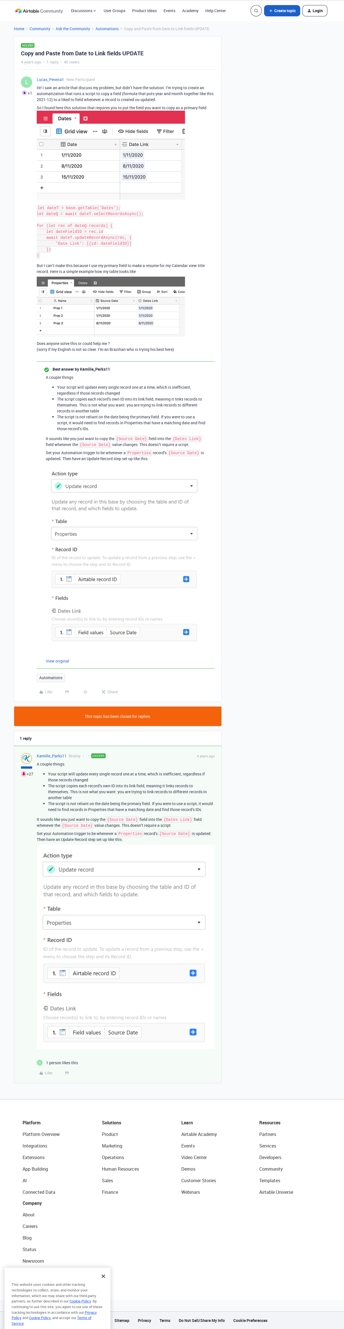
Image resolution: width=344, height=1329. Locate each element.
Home (19, 28)
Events (169, 10)
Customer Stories (198, 1180)
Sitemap (121, 1320)
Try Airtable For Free (42, 1272)
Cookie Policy (80, 1311)
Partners (267, 1134)
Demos (188, 1169)
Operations (113, 1157)
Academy (190, 10)
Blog (27, 1238)
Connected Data (39, 1192)
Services (267, 1146)
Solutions (111, 1123)
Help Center (215, 10)
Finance (110, 1192)
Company (32, 1203)
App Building (35, 1169)
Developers (270, 1157)
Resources (269, 1123)
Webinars (190, 1192)
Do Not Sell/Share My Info (202, 1320)
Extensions (34, 1157)
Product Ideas (144, 10)
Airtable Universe (276, 1192)
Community (40, 28)
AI (25, 1180)
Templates (269, 1180)
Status (29, 1249)
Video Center (194, 1157)
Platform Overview (41, 1134)
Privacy (144, 1320)
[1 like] (57, 1063)
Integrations (35, 1146)
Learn (187, 1123)
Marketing (112, 1146)
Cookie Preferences (250, 1320)
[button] (282, 10)
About (29, 1215)
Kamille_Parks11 (52, 756)
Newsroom (33, 1261)
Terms (165, 1320)
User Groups (114, 10)
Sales (107, 1180)
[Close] (103, 1286)
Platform (32, 1123)
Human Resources (120, 1169)
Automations (107, 28)
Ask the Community (73, 28)
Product (110, 1134)
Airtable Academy (199, 1134)
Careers (30, 1226)
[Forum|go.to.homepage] (39, 10)
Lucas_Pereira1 (50, 79)
